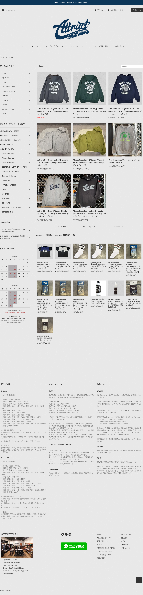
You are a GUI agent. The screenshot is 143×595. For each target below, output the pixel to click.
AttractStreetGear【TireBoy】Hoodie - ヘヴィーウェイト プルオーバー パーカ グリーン (89, 111)
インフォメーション (79, 46)
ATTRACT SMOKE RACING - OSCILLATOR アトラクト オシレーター (45, 338)
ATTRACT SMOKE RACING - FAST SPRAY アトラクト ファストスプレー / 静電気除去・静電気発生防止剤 (116, 303)
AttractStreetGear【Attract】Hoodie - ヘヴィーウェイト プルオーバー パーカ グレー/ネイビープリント (54, 213)
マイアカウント (126, 534)
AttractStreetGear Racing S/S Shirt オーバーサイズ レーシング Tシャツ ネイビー (44, 265)
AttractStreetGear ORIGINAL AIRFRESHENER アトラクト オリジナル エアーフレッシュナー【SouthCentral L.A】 (133, 267)
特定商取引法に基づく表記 (106, 548)
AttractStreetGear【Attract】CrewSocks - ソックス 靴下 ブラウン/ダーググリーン (116, 265)
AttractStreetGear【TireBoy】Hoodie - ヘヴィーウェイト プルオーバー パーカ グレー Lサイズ (54, 111)
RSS (98, 558)
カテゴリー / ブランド (55, 46)
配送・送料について (104, 541)
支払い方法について (104, 538)
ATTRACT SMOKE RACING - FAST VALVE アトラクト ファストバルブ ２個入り (133, 302)
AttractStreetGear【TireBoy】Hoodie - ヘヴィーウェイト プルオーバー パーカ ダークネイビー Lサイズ (125, 111)
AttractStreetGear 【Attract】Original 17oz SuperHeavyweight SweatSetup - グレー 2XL (53, 162)
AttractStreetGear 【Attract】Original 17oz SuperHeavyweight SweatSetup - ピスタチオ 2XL (89, 162)
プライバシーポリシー (104, 551)
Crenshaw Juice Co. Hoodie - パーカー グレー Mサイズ (125, 161)
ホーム (20, 46)
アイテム (136, 10)
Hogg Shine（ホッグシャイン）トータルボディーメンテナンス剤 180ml (98, 301)
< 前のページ (61, 226)
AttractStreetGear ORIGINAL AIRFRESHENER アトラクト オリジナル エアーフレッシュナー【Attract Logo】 (44, 304)
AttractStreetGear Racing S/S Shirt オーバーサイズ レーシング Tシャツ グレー (62, 265)
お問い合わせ (120, 46)
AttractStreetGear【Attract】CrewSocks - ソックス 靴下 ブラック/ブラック (80, 265)
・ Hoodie (10, 57)
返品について (101, 544)
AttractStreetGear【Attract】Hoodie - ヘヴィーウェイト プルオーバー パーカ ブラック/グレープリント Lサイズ (89, 213)
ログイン (125, 10)
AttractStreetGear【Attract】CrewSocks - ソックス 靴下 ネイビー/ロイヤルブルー (98, 265)
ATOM (103, 558)
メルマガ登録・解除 (101, 46)
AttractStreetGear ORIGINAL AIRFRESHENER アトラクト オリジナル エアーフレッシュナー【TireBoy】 (80, 304)
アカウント (101, 10)
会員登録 (113, 10)
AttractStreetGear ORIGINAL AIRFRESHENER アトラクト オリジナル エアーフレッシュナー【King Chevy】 (62, 304)
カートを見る (125, 544)
